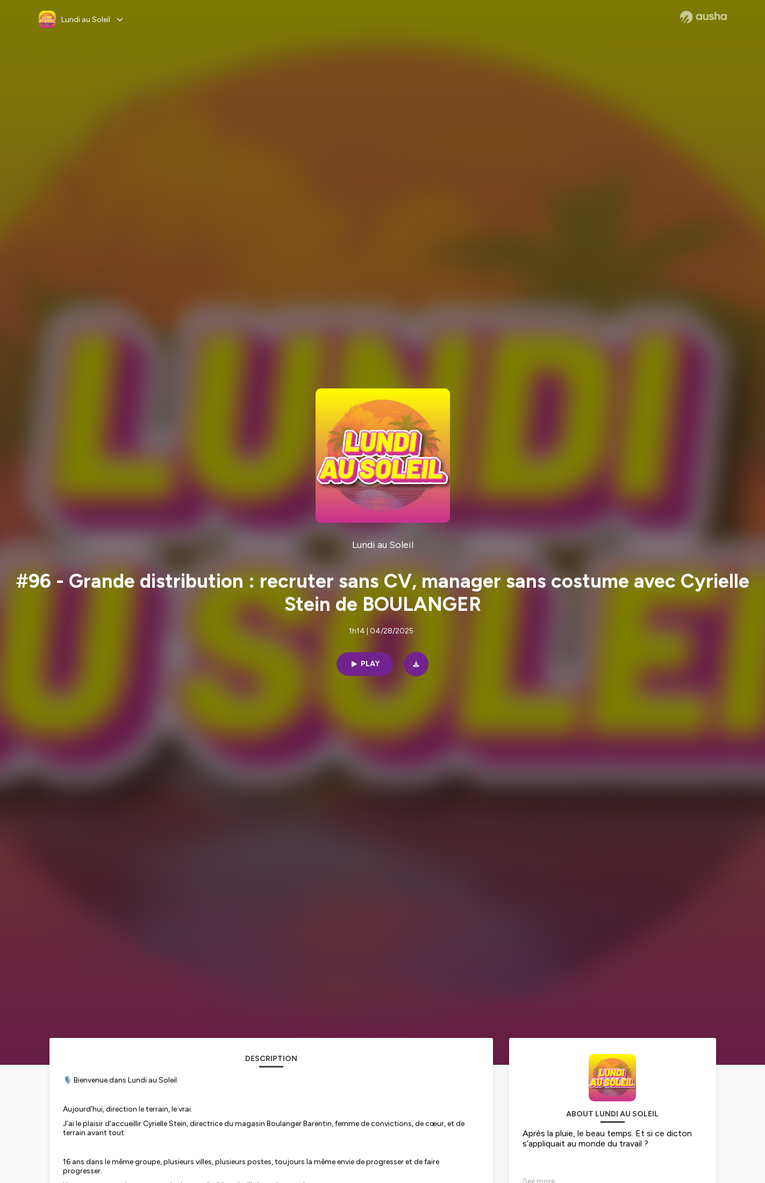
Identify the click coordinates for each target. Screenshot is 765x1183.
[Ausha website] (703, 17)
